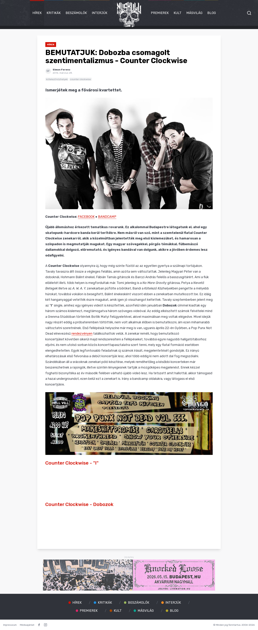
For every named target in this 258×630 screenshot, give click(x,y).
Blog (211, 13)
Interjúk (99, 13)
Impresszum (10, 624)
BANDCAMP (107, 217)
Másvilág (194, 13)
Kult (177, 13)
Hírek (37, 13)
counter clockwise (80, 79)
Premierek (160, 13)
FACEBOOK (86, 217)
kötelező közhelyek (57, 79)
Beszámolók (76, 13)
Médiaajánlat (27, 624)
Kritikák (54, 13)
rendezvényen (81, 334)
